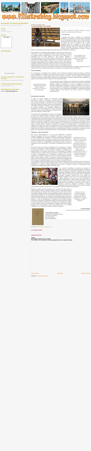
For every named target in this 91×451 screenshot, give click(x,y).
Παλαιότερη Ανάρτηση (85, 273)
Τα (4, 73)
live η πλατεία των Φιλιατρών (6, 31)
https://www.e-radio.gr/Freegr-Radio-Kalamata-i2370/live (11, 25)
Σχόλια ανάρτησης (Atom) (42, 275)
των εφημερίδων (12, 73)
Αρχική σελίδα (60, 273)
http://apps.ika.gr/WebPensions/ (7, 85)
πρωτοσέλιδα (7, 73)
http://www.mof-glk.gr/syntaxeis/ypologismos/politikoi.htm (12, 80)
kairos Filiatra (6, 37)
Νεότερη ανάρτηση (35, 273)
